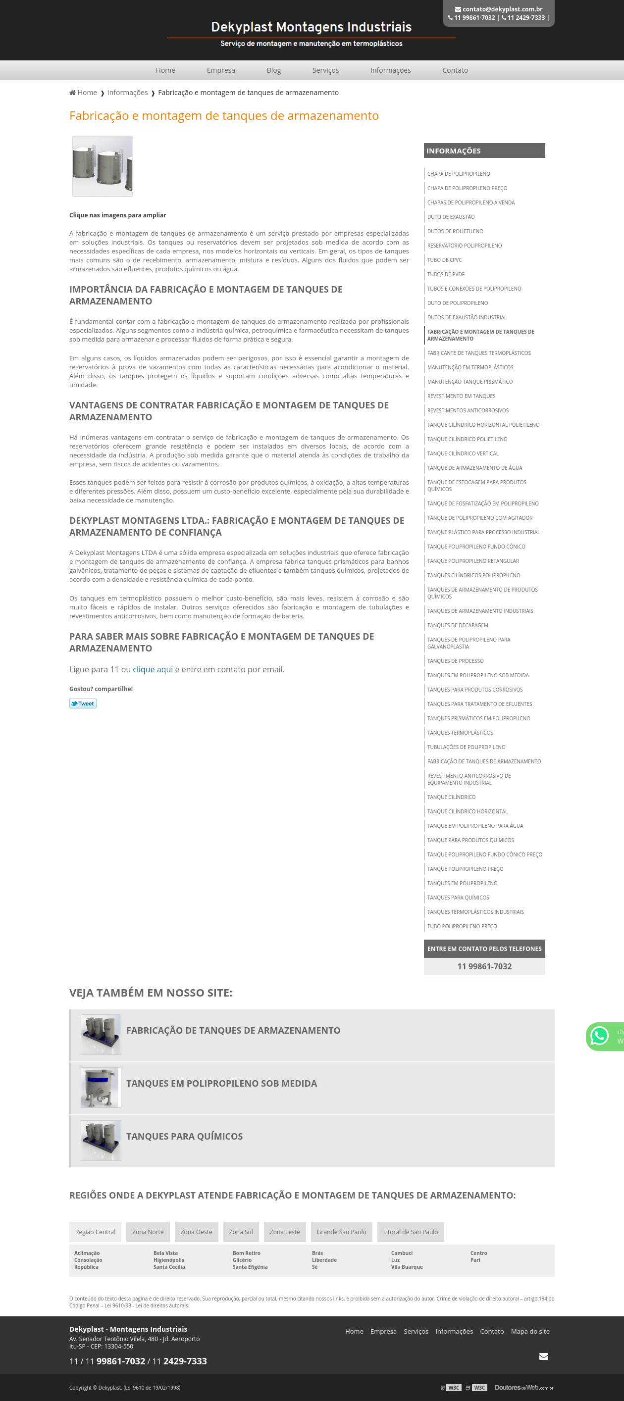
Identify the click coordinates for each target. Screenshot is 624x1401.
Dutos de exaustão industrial (467, 317)
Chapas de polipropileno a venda (471, 202)
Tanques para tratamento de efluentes (479, 703)
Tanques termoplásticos (460, 732)
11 (74, 1361)
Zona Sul (241, 1232)
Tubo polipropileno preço (462, 926)
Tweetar (83, 703)
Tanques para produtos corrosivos (475, 689)
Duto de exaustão (451, 216)
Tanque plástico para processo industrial (483, 532)
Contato (455, 70)
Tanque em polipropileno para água (475, 825)
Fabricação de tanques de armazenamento (484, 761)
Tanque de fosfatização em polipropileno (483, 503)
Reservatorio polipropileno (464, 245)
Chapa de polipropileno (458, 173)
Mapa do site (530, 1331)
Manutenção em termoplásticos (470, 367)
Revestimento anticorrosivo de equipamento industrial (469, 779)
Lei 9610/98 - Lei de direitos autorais (146, 1305)
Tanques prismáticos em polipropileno (478, 718)
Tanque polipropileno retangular (473, 560)
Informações (390, 70)
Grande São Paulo (341, 1232)
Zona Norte (147, 1232)
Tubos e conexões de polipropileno (474, 288)
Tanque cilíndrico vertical (463, 453)
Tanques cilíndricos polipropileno (473, 575)
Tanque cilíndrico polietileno (467, 439)
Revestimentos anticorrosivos (468, 410)
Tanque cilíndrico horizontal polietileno (483, 424)
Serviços (325, 70)
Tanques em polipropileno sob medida (478, 675)
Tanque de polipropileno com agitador (479, 517)
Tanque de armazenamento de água (474, 467)
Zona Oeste (196, 1232)
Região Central (95, 1232)
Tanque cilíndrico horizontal (467, 811)
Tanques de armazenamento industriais (480, 610)
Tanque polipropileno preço (465, 868)
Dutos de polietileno (455, 231)
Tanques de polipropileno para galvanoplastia (469, 643)
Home (165, 70)
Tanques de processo (455, 660)
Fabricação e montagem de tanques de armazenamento (480, 335)
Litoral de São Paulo (410, 1232)
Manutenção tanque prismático (470, 381)
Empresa (221, 70)
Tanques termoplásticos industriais (475, 911)
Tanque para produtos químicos (470, 840)
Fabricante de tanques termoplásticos (479, 353)
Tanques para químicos (458, 897)
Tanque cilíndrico (451, 797)
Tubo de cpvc (444, 259)
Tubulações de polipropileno (466, 747)
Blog (274, 70)
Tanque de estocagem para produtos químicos (476, 486)
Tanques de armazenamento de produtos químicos (482, 593)
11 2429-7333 (523, 17)
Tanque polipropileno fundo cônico (476, 546)
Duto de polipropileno (457, 303)
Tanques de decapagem (457, 625)
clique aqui (153, 669)
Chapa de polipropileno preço (467, 188)
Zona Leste (285, 1232)
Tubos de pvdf (446, 274)
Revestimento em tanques (461, 396)
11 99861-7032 (471, 17)
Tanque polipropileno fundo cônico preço (484, 854)
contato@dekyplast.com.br (498, 9)
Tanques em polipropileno (462, 883)
